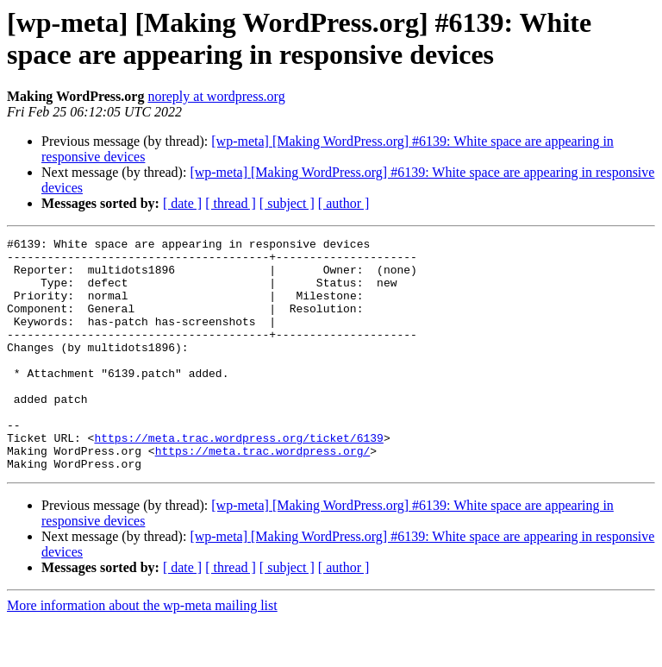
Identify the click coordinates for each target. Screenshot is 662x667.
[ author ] (344, 203)
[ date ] (182, 203)
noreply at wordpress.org (215, 96)
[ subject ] (287, 203)
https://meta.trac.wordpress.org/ (263, 494)
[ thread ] (230, 203)
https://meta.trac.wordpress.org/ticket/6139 (238, 479)
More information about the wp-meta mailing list (142, 652)
